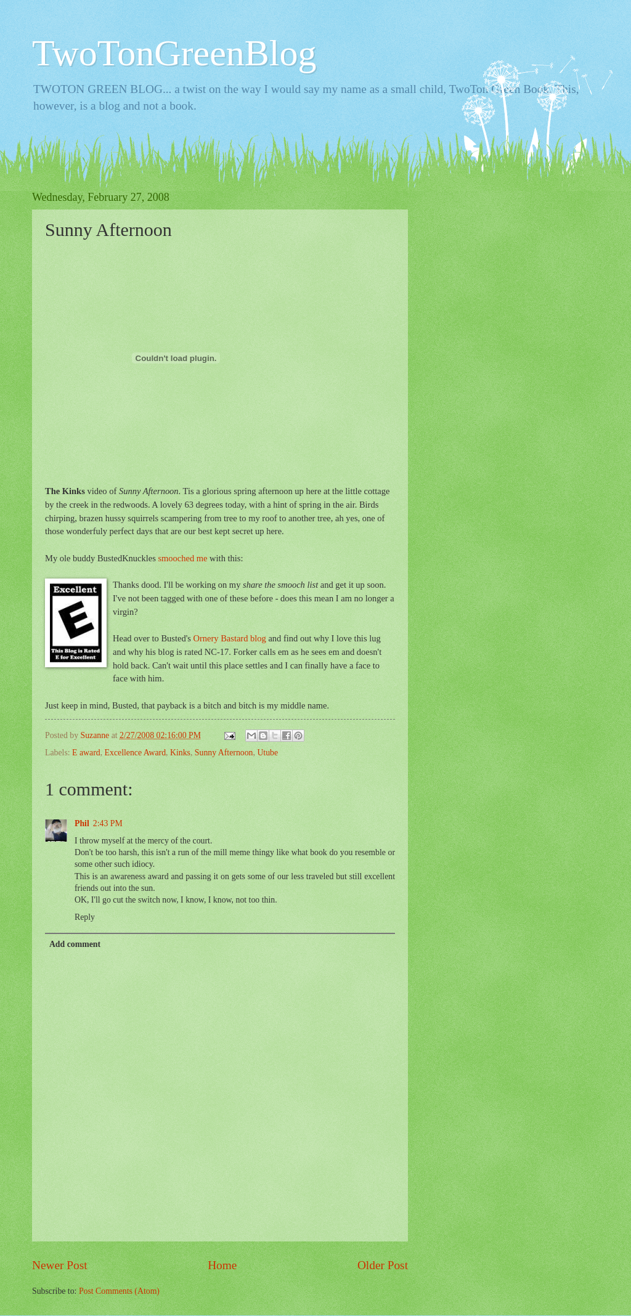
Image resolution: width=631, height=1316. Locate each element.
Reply (85, 917)
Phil (82, 823)
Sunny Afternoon (224, 752)
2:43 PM (108, 823)
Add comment (74, 944)
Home (222, 1265)
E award (86, 752)
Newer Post (60, 1265)
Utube (267, 752)
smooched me (182, 558)
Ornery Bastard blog (229, 638)
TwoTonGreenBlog (174, 53)
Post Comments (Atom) (119, 1291)
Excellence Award (135, 752)
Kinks (180, 752)
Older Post (382, 1265)
